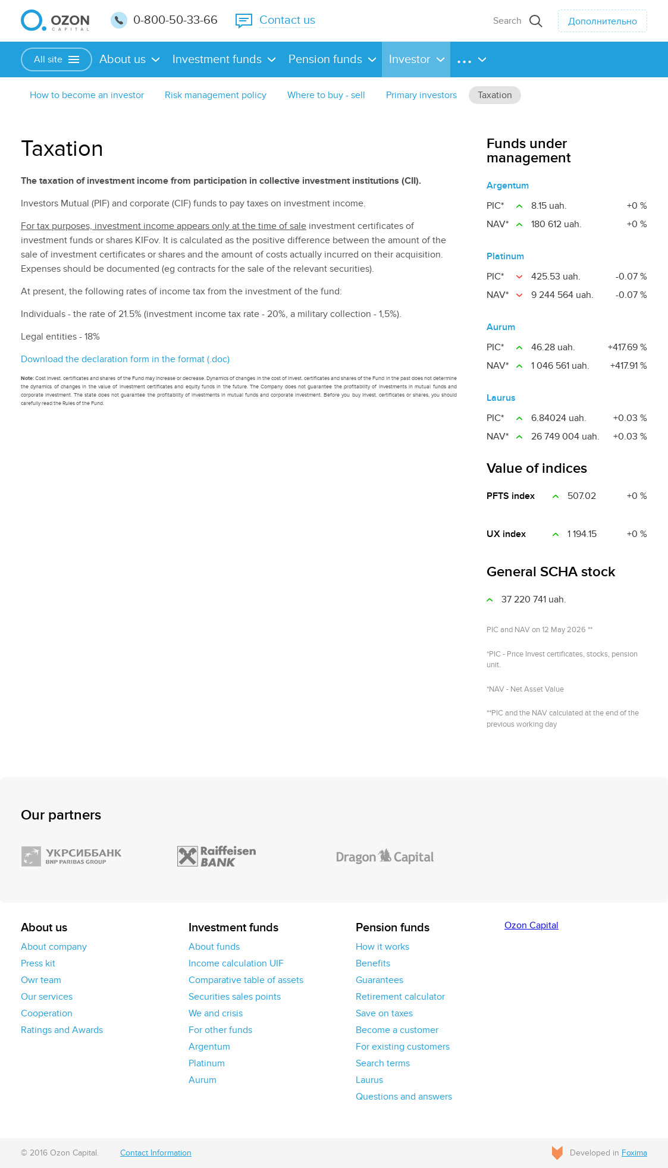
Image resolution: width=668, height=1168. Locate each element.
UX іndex (506, 534)
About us (122, 59)
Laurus (501, 398)
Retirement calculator (400, 997)
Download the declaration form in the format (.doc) (125, 359)
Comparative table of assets (246, 980)
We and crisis (216, 1013)
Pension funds (325, 59)
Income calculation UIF (236, 963)
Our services (47, 997)
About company (54, 947)
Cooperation (47, 1013)
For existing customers (403, 1047)
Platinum (505, 256)
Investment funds (217, 59)
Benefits (373, 963)
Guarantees (379, 980)
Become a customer (397, 1030)
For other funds (220, 1030)
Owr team (41, 980)
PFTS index (511, 496)
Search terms (383, 1063)
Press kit (38, 963)
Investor (410, 59)
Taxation (495, 95)
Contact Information (156, 1153)
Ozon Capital (531, 925)
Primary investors (421, 95)
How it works (382, 947)
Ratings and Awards (62, 1030)
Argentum (508, 185)
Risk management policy (215, 95)
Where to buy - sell (326, 95)
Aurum (501, 327)
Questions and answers (404, 1097)
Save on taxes (384, 1013)
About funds (214, 947)
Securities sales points (235, 997)
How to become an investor (87, 95)
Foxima (634, 1153)
